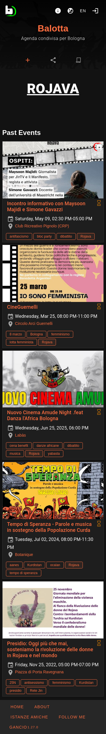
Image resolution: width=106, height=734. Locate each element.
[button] (29, 717)
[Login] (95, 11)
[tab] (27, 60)
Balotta (53, 28)
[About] (58, 11)
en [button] (83, 11)
